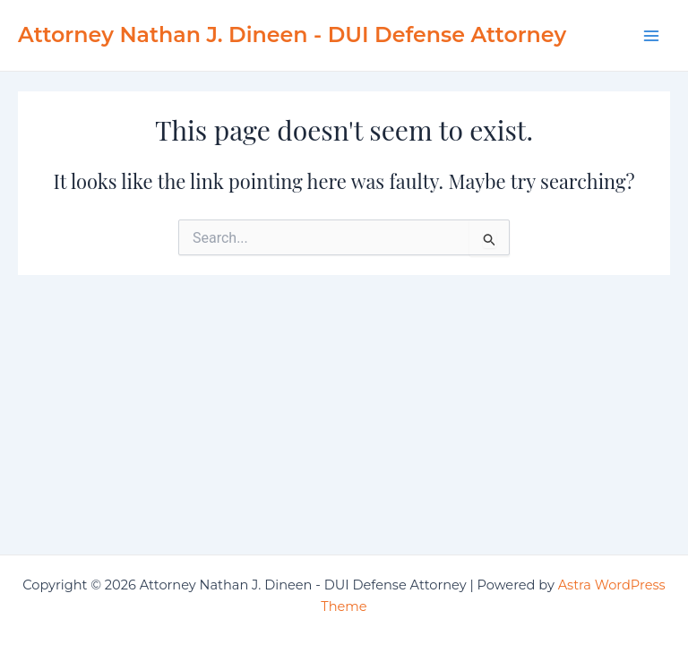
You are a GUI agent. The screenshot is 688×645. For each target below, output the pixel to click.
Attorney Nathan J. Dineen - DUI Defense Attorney (292, 34)
